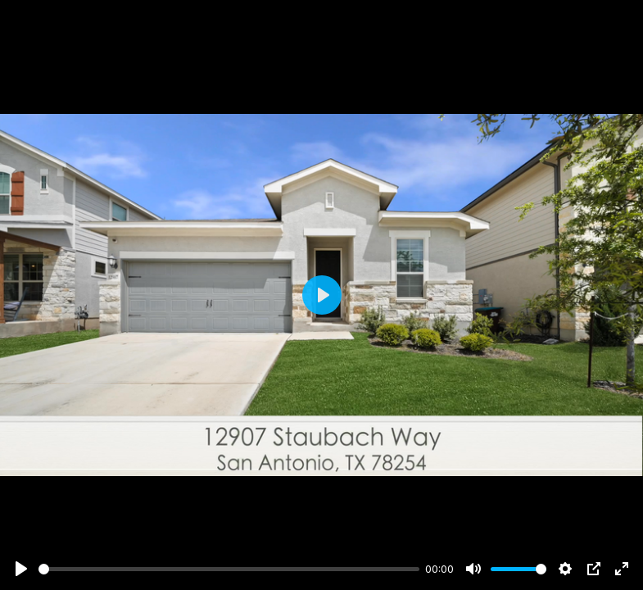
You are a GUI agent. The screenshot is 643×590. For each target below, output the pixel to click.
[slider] (228, 569)
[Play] (21, 569)
